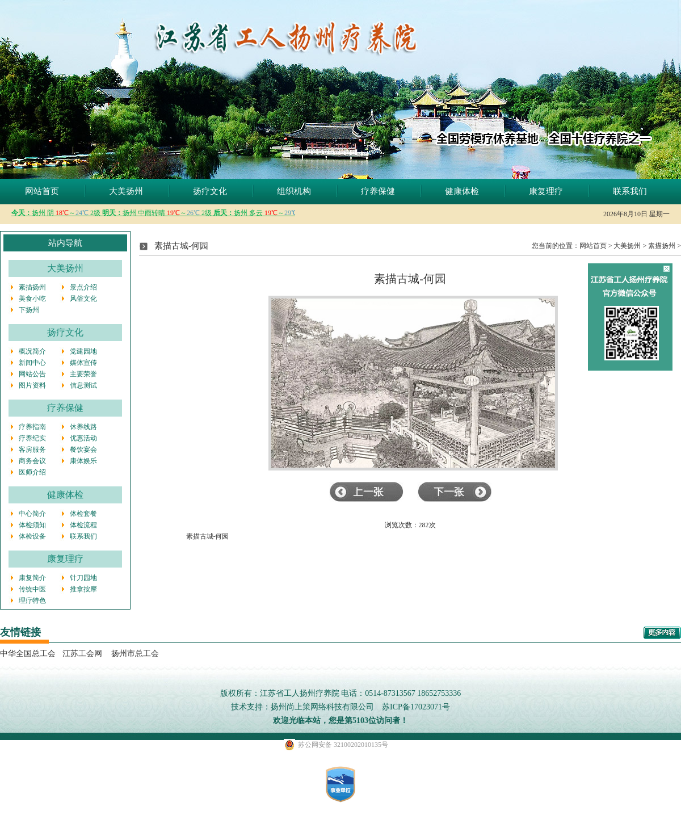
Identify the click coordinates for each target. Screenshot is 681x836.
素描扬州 (32, 287)
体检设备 (32, 536)
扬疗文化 (210, 191)
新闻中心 (32, 363)
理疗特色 (32, 600)
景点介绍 (83, 287)
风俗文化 (83, 299)
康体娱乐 (83, 461)
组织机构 (294, 191)
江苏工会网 (82, 653)
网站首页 (42, 191)
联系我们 (630, 191)
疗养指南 (32, 427)
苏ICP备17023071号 (416, 707)
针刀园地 (83, 578)
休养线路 (83, 427)
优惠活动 (83, 438)
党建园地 (83, 351)
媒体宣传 (83, 363)
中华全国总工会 (28, 653)
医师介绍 (32, 472)
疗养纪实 (32, 438)
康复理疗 (546, 191)
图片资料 (32, 385)
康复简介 (32, 578)
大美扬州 (126, 191)
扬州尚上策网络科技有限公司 (322, 707)
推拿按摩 (83, 589)
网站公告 (32, 374)
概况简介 (32, 351)
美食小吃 (32, 299)
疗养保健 (378, 191)
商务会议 (32, 461)
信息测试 (83, 385)
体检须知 (32, 525)
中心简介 (32, 514)
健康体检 (462, 191)
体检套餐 (83, 514)
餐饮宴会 (83, 449)
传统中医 (32, 589)
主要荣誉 (83, 374)
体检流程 (83, 525)
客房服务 (32, 449)
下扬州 (29, 310)
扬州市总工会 (134, 653)
